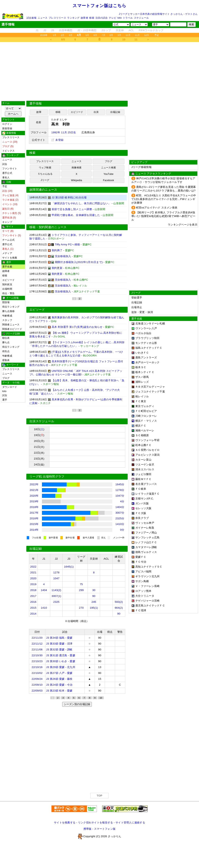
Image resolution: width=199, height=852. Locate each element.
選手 (4, 399)
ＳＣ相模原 (142, 435)
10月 (128, 35)
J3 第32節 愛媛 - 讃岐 (59, 649)
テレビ (112, 17)
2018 (33, 590)
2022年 (34, 484)
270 (81, 607)
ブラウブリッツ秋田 (147, 338)
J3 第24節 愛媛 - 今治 (59, 684)
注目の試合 (101, 17)
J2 (44, 30)
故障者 (84, 17)
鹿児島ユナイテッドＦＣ (150, 605)
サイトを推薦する (64, 822)
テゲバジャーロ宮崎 (147, 600)
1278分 (120, 490)
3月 (71, 35)
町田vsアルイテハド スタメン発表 (157, 207)
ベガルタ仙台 (143, 333)
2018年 (34, 507)
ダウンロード (9, 387)
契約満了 (57, 250)
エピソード (8, 280)
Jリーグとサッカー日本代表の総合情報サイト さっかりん (151, 14)
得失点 (6, 351)
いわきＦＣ (142, 352)
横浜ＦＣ (140, 425)
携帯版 (87, 828)
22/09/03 (37, 690)
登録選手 (136, 297)
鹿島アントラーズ (146, 357)
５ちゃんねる (45, 173)
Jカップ (106, 30)
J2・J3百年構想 (87, 30)
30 (93, 590)
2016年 (34, 518)
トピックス (8, 150)
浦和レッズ (142, 381)
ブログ (6, 378)
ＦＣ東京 (140, 401)
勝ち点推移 (8, 311)
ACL (131, 30)
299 (81, 590)
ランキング (73, 17)
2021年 (34, 490)
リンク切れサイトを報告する (95, 822)
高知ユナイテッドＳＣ (148, 566)
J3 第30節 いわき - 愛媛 (60, 661)
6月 (95, 35)
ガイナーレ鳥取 (144, 527)
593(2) (119, 601)
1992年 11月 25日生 (63, 132)
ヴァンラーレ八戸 (146, 328)
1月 (55, 35)
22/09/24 (37, 678)
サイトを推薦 (9, 257)
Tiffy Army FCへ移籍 (67, 244)
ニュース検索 (108, 167)
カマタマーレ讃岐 (146, 547)
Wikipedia (76, 180)
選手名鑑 (7, 266)
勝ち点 (6, 342)
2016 (33, 601)
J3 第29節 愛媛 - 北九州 (60, 667)
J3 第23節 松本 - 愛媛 (59, 690)
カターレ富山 (143, 459)
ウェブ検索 (45, 167)
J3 (52, 30)
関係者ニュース (11, 324)
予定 (156, 35)
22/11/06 (37, 649)
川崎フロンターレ (146, 415)
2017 (33, 596)
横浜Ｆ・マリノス (146, 420)
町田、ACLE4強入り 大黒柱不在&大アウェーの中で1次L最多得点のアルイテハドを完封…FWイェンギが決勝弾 (163, 199)
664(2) (119, 607)
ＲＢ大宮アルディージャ (150, 386)
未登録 (57, 139)
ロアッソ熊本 (143, 590)
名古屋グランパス (146, 483)
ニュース (43, 17)
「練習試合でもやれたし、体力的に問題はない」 (81, 203)
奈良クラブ (142, 518)
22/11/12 (37, 643)
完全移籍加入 (63, 256)
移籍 (91, 17)
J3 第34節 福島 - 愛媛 (59, 637)
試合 (4, 164)
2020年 (34, 495)
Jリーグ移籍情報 (141, 167)
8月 (111, 35)
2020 (33, 578)
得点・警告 (8, 293)
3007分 (120, 512)
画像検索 (76, 167)
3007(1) (56, 596)
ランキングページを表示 (182, 224)
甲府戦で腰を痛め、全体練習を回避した (76, 215)
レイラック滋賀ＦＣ (147, 493)
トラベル (128, 17)
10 (123, 39)
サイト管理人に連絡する (130, 822)
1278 (56, 572)
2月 (62, 35)
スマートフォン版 (105, 828)
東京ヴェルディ (144, 406)
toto (120, 17)
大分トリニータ (144, 595)
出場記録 (115, 112)
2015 (33, 607)
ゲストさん (191, 14)
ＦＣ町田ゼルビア (146, 411)
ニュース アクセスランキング (153, 173)
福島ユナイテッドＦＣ (148, 347)
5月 (87, 35)
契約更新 (57, 267)
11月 (137, 35)
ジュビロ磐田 (143, 474)
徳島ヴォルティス (146, 552)
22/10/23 (37, 661)
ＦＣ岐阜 (140, 488)
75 (81, 584)
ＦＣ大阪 (140, 513)
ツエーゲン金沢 (144, 464)
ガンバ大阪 (142, 503)
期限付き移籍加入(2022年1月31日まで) (79, 262)
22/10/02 (37, 673)
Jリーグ (45, 180)
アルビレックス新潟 (147, 454)
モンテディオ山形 (146, 342)
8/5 (63, 39)
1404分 (120, 507)
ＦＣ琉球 (140, 610)
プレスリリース (57, 17)
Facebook (108, 180)
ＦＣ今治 (140, 561)
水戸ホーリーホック (147, 362)
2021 (33, 572)
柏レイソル (142, 396)
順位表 (6, 338)
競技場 (6, 302)
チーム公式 (8, 239)
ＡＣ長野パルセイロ (147, 449)
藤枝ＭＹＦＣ (143, 479)
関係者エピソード (12, 329)
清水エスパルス (144, 469)
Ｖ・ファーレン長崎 (147, 586)
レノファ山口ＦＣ (146, 542)
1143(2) (56, 590)
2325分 (120, 518)
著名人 (6, 177)
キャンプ (7, 222)
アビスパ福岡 (143, 571)
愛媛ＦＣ (140, 556)
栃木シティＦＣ (144, 372)
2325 (56, 601)
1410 (44, 607)
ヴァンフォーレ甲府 (147, 440)
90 (93, 596)
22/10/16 (37, 667)
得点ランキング (11, 306)
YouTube (108, 174)
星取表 (6, 360)
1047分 (120, 495)
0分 (122, 529)
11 (136, 39)
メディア (7, 253)
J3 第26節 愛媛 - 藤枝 (59, 678)
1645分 (120, 484)
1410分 (120, 524)
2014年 (34, 529)
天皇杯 (120, 30)
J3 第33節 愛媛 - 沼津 (59, 643)
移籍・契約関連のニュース (48, 227)
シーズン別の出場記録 (77, 704)
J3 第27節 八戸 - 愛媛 (59, 673)
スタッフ (7, 320)
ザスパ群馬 (142, 376)
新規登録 (7, 128)
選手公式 (7, 173)
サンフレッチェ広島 (147, 537)
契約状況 (7, 284)
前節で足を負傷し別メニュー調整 (72, 209)
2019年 (34, 501)
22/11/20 (37, 637)
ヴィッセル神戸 (144, 522)
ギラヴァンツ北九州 (147, 576)
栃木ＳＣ (140, 367)
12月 (146, 35)
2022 (33, 566)
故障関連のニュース (43, 189)
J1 (37, 30)
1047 (56, 578)
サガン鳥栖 (142, 581)
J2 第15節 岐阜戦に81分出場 (69, 197)
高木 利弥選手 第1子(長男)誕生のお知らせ (77, 326)
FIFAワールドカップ (151, 30)
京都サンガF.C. (144, 498)
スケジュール (141, 17)
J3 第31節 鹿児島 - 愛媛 (60, 655)
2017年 (34, 512)
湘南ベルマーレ (144, 430)
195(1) (94, 607)
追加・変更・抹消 (142, 312)
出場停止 (136, 307)
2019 (33, 584)
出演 (96, 112)
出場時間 (7, 289)
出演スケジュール (41, 421)
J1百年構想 (65, 30)
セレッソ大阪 (143, 508)
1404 (44, 590)
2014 (33, 613)
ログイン (7, 124)
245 (93, 601)
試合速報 (31, 17)
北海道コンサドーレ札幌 (150, 323)
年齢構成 (7, 315)
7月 (103, 35)
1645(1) (69, 566)
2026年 (44, 35)
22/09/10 (37, 684)
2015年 (34, 524)
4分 (122, 501)
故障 (38, 112)
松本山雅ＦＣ (143, 445)
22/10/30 (37, 655)
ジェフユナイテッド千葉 (150, 391)
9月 (119, 35)
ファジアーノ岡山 (146, 532)
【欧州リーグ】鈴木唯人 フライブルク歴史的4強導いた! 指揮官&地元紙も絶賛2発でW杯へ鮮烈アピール (163, 216)
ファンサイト (9, 168)
